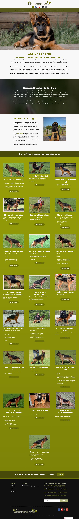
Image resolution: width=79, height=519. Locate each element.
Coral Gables (49, 486)
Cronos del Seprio (39, 362)
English (66, 518)
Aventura (62, 489)
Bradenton (46, 492)
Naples (60, 488)
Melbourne (59, 492)
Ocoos (55, 515)
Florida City (59, 486)
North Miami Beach (60, 490)
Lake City (52, 496)
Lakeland (50, 492)
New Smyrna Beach (54, 495)
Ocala (49, 489)
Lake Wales (57, 496)
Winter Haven (64, 492)
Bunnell (48, 495)
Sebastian (50, 493)
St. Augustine (60, 495)
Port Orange (59, 493)
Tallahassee (55, 486)
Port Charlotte (49, 490)
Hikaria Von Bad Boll (39, 202)
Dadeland (54, 490)
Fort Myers (56, 488)
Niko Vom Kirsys (13, 323)
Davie (53, 488)
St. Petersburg (59, 485)
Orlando (63, 485)
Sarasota (45, 486)
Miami (45, 485)
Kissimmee (54, 492)
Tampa (54, 485)
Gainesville (49, 496)
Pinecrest (46, 489)
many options (20, 133)
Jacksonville (58, 489)
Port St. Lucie (64, 488)
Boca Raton (49, 488)
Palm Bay (46, 493)
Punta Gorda (52, 489)
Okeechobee (62, 496)
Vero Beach (54, 493)
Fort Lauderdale (50, 485)
